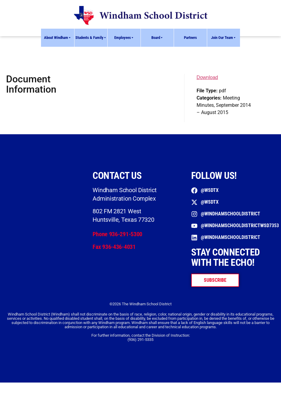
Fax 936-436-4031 (114, 246)
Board (157, 38)
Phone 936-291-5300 (117, 234)
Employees (124, 38)
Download (207, 77)
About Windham (57, 38)
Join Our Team (223, 38)
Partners (190, 37)
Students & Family (91, 38)
